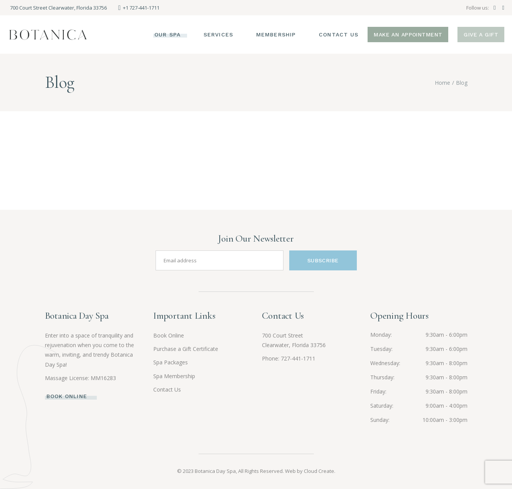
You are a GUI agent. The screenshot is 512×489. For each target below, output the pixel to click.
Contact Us (167, 389)
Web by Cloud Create (309, 471)
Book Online (168, 335)
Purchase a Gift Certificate (185, 348)
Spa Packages (170, 362)
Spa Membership (174, 376)
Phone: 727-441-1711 (288, 358)
